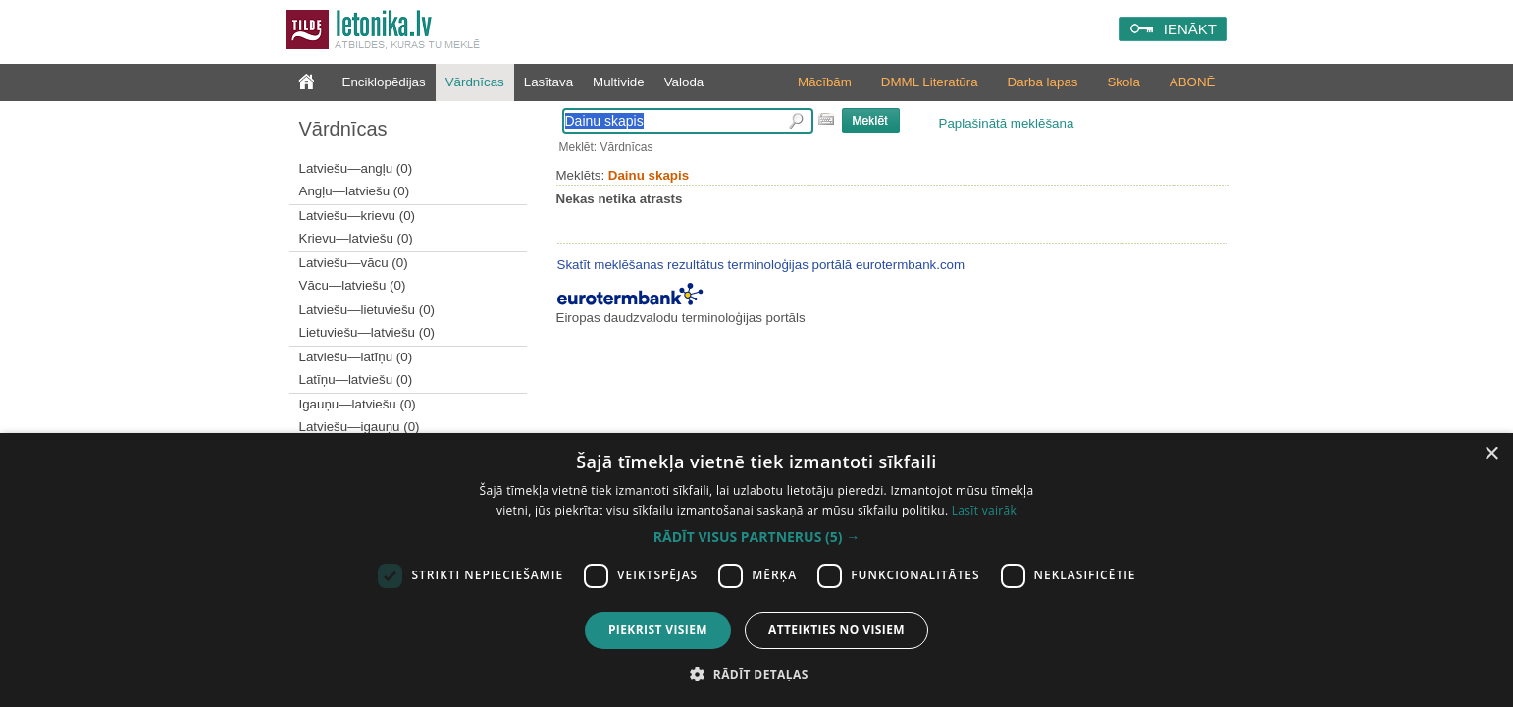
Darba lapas (1043, 82)
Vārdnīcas (474, 82)
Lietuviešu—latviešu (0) (367, 332)
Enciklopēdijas (384, 82)
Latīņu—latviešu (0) (356, 379)
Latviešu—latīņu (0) (356, 357)
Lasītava (548, 82)
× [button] (1491, 454)
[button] (756, 537)
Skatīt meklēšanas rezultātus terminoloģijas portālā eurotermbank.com (761, 264)
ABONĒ (1193, 82)
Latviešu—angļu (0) (356, 168)
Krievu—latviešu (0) (356, 238)
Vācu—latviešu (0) (352, 285)
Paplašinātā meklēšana (1006, 123)
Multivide (619, 82)
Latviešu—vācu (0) (353, 262)
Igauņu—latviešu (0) (357, 404)
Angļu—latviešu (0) (354, 191)
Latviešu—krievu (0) (357, 215)
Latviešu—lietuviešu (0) (367, 309)
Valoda (684, 82)
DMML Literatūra (929, 82)
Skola (1123, 82)
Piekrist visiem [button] (657, 630)
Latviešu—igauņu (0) (359, 426)
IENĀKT (1190, 29)
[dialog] (756, 570)
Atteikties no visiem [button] (836, 630)
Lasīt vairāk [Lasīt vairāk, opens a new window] (984, 510)
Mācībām (825, 82)
